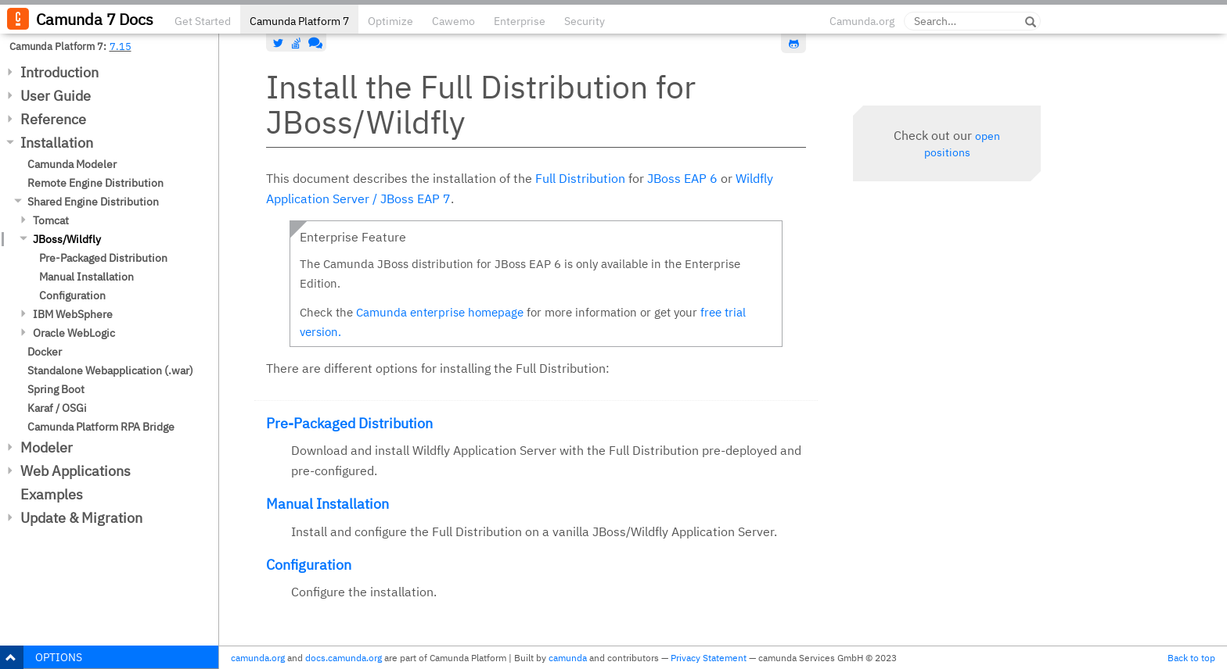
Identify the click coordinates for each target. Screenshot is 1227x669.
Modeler (46, 447)
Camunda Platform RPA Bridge (101, 427)
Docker (44, 352)
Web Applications (75, 471)
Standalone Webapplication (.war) (110, 370)
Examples (51, 494)
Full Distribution (580, 178)
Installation (56, 143)
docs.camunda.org (343, 658)
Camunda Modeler (72, 164)
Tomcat (51, 220)
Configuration (72, 295)
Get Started (203, 21)
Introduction (59, 72)
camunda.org (258, 658)
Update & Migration (81, 518)
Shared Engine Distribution (93, 202)
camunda (568, 658)
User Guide (55, 96)
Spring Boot (56, 389)
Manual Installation (86, 277)
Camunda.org (861, 21)
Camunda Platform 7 (299, 21)
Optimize (390, 21)
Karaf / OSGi (57, 408)
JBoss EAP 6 (682, 178)
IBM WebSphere (73, 314)
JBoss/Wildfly (67, 239)
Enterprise (519, 21)
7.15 (120, 46)
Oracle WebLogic (74, 333)
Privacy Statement (709, 658)
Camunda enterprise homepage (440, 312)
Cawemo (453, 21)
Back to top (1191, 658)
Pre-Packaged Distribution (103, 258)
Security (584, 21)
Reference (53, 119)
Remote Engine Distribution (95, 183)
